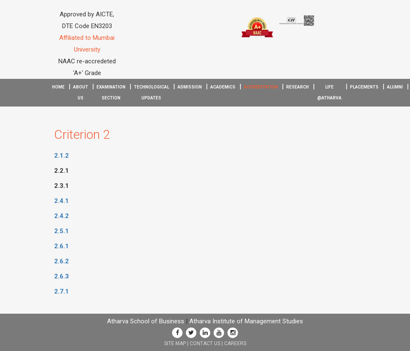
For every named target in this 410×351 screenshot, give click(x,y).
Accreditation (261, 87)
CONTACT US (205, 343)
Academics (222, 87)
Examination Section (111, 92)
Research (297, 87)
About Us (80, 92)
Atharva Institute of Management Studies (246, 321)
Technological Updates (151, 92)
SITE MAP (175, 343)
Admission (190, 87)
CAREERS (235, 343)
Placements (364, 87)
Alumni (395, 87)
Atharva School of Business (145, 321)
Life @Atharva (329, 92)
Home (58, 87)
